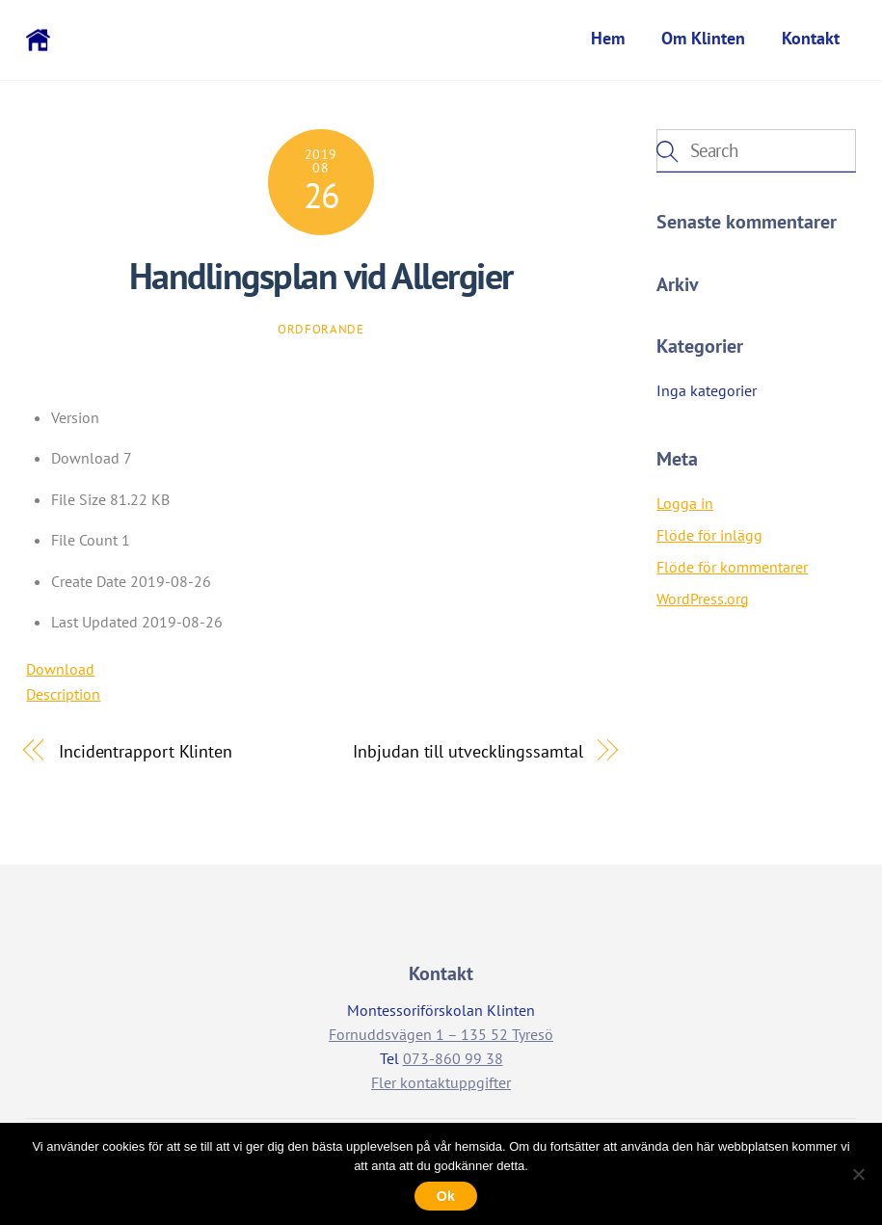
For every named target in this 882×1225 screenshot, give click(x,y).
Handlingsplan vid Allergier (321, 277)
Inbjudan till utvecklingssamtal (467, 751)
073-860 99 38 (453, 1060)
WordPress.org (702, 600)
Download (60, 670)
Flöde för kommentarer (732, 568)
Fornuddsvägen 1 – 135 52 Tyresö (441, 1036)
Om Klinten (703, 38)
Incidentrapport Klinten (145, 751)
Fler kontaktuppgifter (441, 1084)
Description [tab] (63, 696)
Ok (446, 1196)
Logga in (684, 505)
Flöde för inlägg (709, 536)
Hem (608, 38)
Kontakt (811, 38)
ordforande (320, 331)
